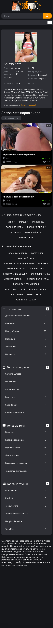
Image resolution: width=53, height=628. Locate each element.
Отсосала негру (16, 268)
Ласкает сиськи (13, 279)
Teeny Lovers (25, 506)
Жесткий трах (26, 258)
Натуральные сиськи (15, 274)
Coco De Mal (25, 405)
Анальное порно (38, 289)
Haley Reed (25, 381)
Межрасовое (26, 237)
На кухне (43, 263)
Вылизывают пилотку (25, 463)
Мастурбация (25, 331)
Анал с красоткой (15, 289)
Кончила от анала (26, 299)
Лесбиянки (25, 346)
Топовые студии (17, 483)
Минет (11, 222)
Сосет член (37, 253)
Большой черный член (26, 284)
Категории (14, 309)
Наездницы (38, 222)
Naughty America (25, 521)
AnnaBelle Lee (25, 389)
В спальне (25, 339)
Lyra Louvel (25, 397)
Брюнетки (25, 323)
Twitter (24, 105)
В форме (25, 432)
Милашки (25, 354)
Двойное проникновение (25, 315)
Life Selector (25, 490)
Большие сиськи (36, 227)
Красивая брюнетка (37, 279)
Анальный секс (33, 232)
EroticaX (25, 498)
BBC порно (17, 294)
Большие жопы (14, 227)
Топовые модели (18, 367)
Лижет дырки (25, 455)
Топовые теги (16, 425)
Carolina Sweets (25, 374)
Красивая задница (25, 440)
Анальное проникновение (19, 263)
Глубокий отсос (25, 447)
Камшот (23, 222)
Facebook (32, 105)
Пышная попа (37, 268)
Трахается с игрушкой (25, 471)
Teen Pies (25, 529)
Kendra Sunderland (25, 412)
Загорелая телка (40, 274)
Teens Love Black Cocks (25, 513)
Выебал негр (34, 294)
